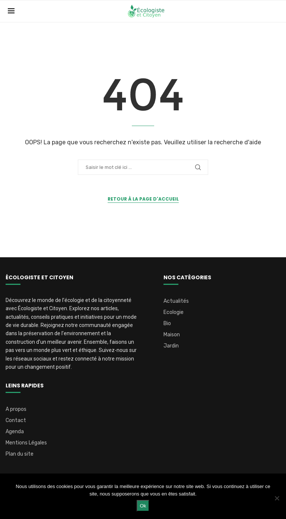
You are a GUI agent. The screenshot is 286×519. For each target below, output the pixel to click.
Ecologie (173, 312)
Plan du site (20, 454)
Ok (143, 506)
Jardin (171, 346)
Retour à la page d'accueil (143, 199)
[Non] (276, 498)
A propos (16, 409)
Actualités (176, 301)
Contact (16, 420)
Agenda (15, 431)
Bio (167, 323)
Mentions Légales (26, 443)
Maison (171, 334)
